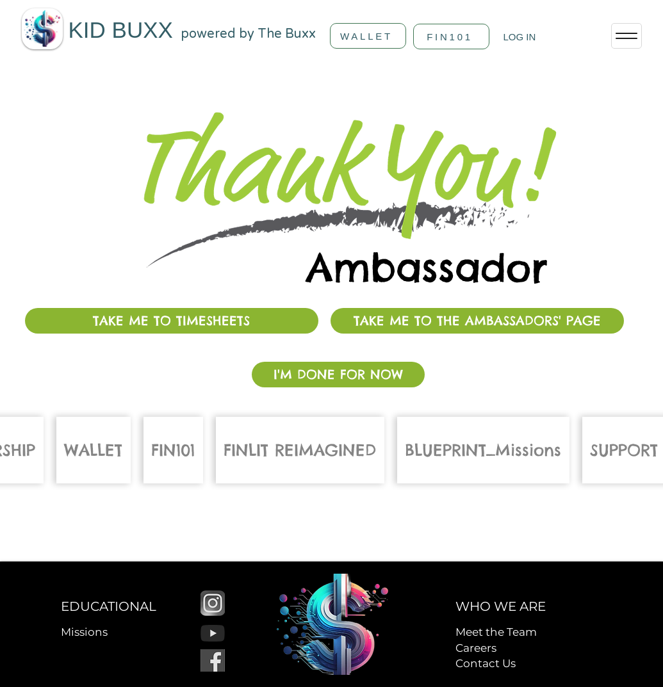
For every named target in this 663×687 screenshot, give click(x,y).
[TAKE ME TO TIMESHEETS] (171, 321)
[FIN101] (451, 36)
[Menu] (626, 36)
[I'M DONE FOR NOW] (338, 374)
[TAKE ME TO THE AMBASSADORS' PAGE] (477, 321)
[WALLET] (368, 36)
